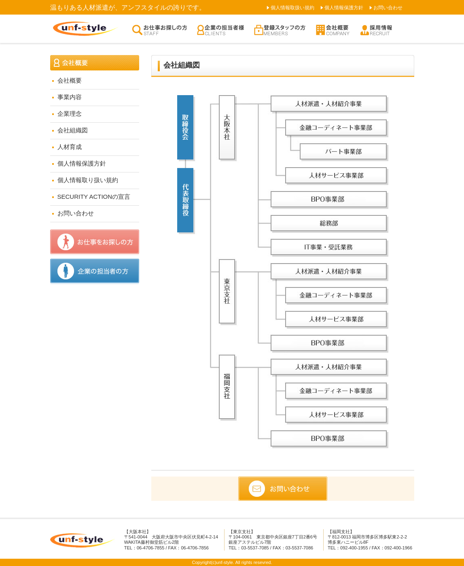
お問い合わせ (388, 8)
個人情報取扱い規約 (292, 8)
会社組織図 (72, 130)
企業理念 (69, 113)
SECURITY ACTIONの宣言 (94, 196)
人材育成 (69, 146)
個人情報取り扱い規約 (87, 180)
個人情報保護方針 (343, 8)
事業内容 (69, 97)
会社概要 (69, 80)
